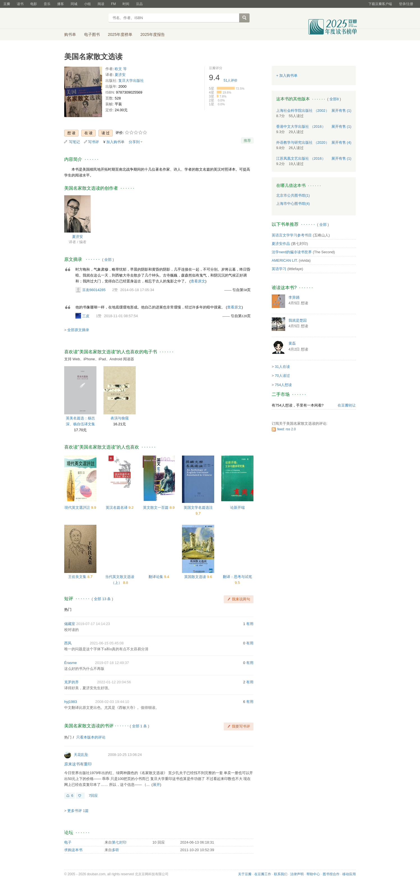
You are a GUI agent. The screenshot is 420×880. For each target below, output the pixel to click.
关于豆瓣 (244, 874)
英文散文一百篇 (156, 507)
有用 (249, 624)
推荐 (247, 140)
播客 (60, 4)
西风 (67, 643)
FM (113, 4)
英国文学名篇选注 (198, 507)
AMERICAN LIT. (285, 260)
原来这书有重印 (78, 764)
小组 (87, 4)
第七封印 (119, 842)
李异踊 (294, 297)
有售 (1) (341, 110)
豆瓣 (6, 4)
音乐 (47, 4)
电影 (33, 4)
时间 (126, 4)
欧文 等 (121, 69)
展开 (156, 785)
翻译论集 (156, 577)
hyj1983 (70, 702)
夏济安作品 (281, 244)
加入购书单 (115, 142)
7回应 (93, 795)
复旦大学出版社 (131, 80)
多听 (115, 850)
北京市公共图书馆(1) (293, 195)
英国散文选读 (195, 577)
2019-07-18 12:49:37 (112, 663)
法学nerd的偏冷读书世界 (292, 252)
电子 (67, 842)
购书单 (70, 34)
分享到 (134, 142)
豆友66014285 (94, 290)
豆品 (139, 4)
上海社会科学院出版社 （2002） (302, 110)
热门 (67, 609)
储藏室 (69, 624)
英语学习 (279, 269)
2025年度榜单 (120, 34)
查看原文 (198, 281)
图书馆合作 (331, 874)
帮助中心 (313, 874)
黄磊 (292, 343)
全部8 (334, 99)
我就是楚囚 (298, 320)
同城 (74, 4)
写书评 (93, 142)
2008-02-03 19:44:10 (112, 702)
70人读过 (282, 375)
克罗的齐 (71, 682)
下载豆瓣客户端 (380, 4)
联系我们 (280, 874)
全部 (108, 259)
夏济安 (120, 75)
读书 (20, 4)
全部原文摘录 (78, 330)
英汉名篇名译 (117, 507)
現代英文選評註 (77, 507)
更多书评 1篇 (78, 811)
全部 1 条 (139, 726)
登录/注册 (406, 4)
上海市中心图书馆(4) (293, 203)
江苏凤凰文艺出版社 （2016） (301, 158)
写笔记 (74, 142)
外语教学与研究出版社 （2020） (302, 142)
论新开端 (237, 507)
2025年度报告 (152, 34)
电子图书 (92, 34)
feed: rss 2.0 (286, 429)
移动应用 (349, 874)
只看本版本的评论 (90, 737)
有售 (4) (341, 142)
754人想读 (283, 385)
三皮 (85, 316)
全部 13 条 (102, 599)
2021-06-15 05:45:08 (107, 643)
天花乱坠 (81, 755)
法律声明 (297, 874)
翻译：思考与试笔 (237, 577)
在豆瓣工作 (262, 874)
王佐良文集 (77, 577)
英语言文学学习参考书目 (292, 235)
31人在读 (282, 366)
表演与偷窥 (119, 418)
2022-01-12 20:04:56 (114, 682)
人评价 (230, 80)
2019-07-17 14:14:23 (93, 624)
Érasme (70, 663)
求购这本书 (73, 850)
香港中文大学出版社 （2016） (301, 126)
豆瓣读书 (84, 18)
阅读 (101, 4)
